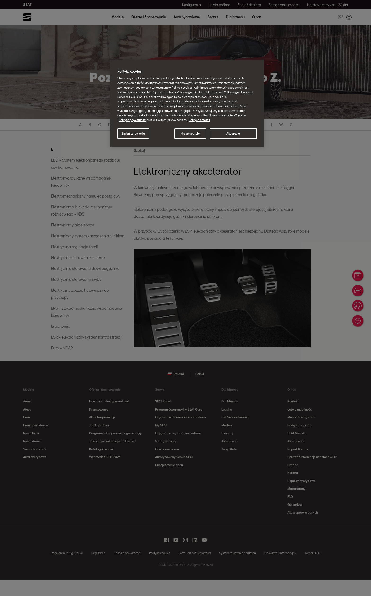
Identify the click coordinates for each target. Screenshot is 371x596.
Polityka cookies (199, 120)
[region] (187, 103)
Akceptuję (233, 133)
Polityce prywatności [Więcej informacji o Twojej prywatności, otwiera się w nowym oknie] (132, 120)
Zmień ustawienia (133, 133)
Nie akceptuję (190, 133)
